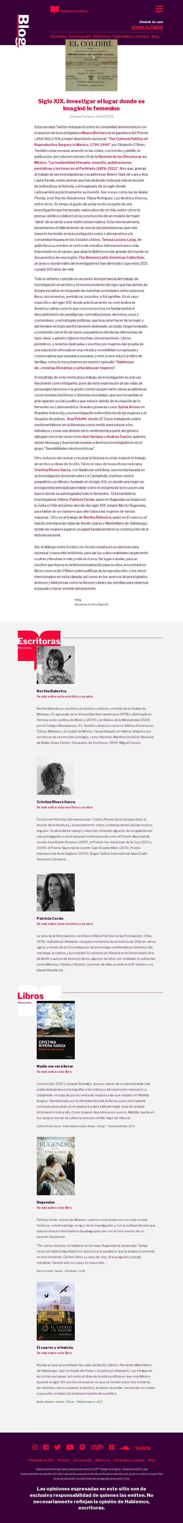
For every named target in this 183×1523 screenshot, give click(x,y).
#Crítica (92, 604)
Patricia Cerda (45, 1271)
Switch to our (147, 24)
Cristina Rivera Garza (49, 1126)
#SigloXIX (102, 604)
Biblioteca (102, 36)
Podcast (63, 1460)
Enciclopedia (80, 36)
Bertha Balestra (45, 1401)
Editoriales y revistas (131, 36)
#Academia (81, 604)
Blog (155, 36)
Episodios (59, 36)
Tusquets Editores (117, 1126)
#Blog (78, 599)
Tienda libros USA (41, 1460)
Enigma (116, 1469)
